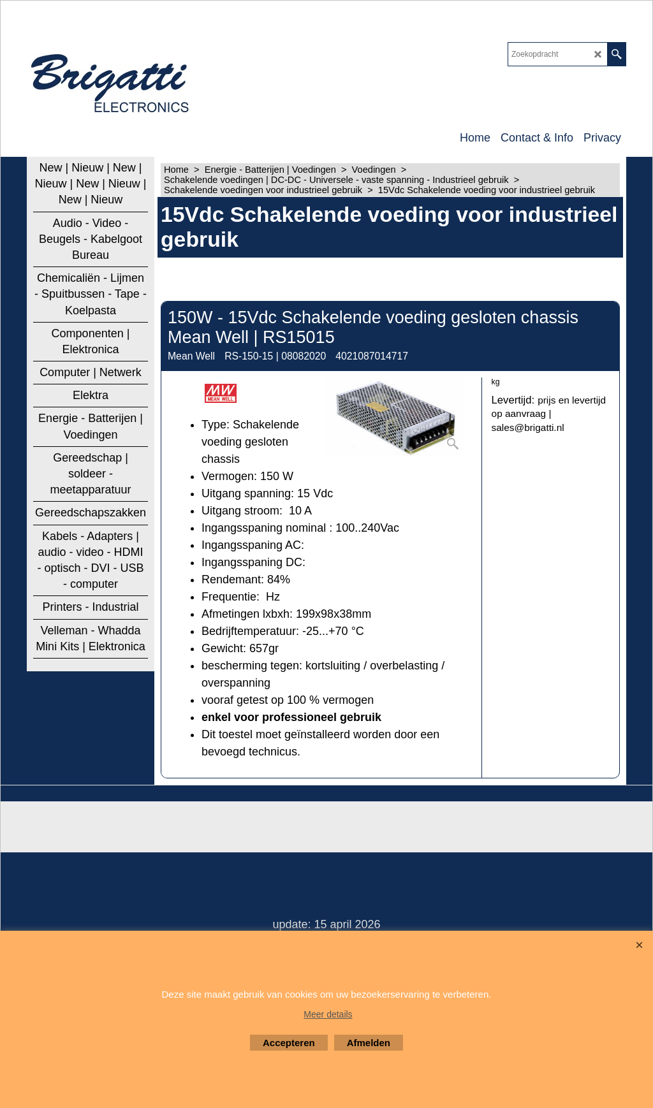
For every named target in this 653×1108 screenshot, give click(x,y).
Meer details (328, 1014)
